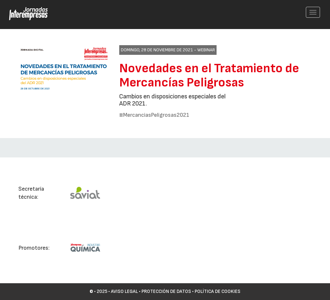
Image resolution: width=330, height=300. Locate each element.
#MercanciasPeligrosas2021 (154, 115)
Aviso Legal (124, 291)
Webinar (206, 50)
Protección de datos (166, 291)
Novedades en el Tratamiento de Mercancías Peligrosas (209, 75)
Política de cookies (217, 291)
